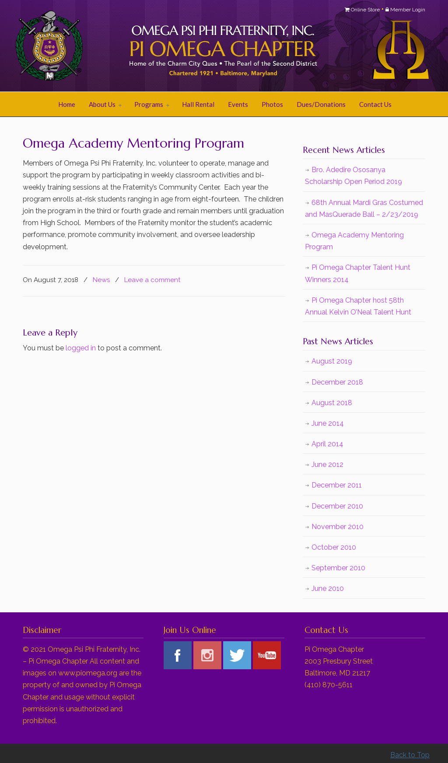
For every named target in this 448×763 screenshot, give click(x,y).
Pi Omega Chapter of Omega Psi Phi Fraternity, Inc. (132, 46)
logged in (81, 348)
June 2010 (328, 588)
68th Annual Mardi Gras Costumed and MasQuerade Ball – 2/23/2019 (364, 208)
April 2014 (327, 444)
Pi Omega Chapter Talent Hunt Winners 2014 (357, 273)
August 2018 (332, 403)
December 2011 (337, 485)
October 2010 (334, 547)
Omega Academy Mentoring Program (354, 241)
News (101, 280)
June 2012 (327, 464)
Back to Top (410, 755)
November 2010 (338, 527)
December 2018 (337, 382)
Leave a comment (152, 280)
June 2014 (328, 423)
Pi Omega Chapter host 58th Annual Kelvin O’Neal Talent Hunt (358, 306)
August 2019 (332, 361)
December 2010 (337, 506)
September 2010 (338, 568)
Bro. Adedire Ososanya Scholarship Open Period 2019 (353, 176)
